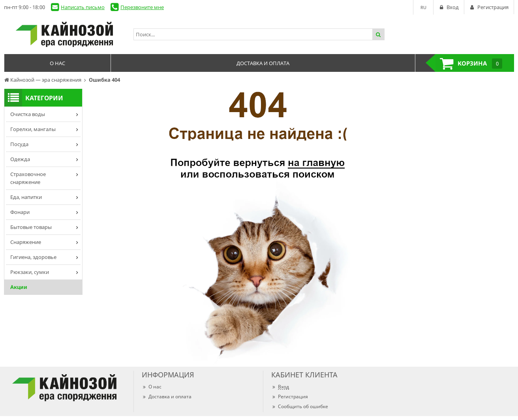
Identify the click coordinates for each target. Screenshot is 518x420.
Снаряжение (25, 242)
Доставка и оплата (166, 396)
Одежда (20, 159)
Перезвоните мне (142, 7)
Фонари (20, 212)
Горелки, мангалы (33, 129)
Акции (18, 287)
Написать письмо (83, 7)
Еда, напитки (26, 197)
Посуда (19, 144)
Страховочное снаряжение (28, 178)
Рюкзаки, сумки (29, 272)
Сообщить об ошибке (299, 406)
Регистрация (289, 396)
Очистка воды (27, 114)
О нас (151, 386)
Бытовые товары (31, 227)
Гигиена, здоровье (33, 257)
